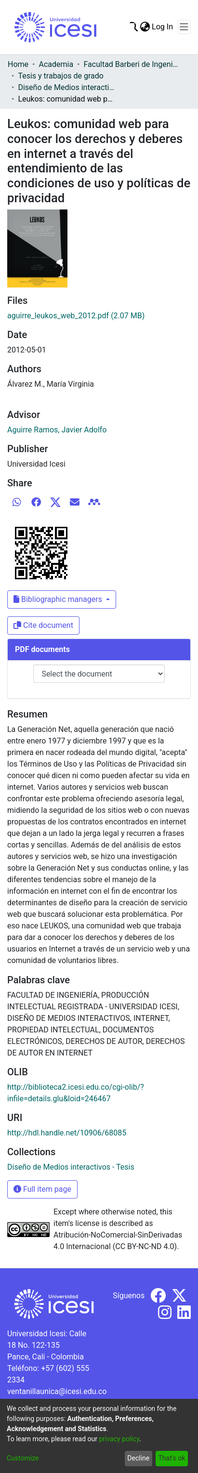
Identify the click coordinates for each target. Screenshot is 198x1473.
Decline (138, 1458)
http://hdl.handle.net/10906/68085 (66, 1132)
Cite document (43, 625)
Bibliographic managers (58, 599)
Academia (56, 64)
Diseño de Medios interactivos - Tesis (66, 87)
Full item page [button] (42, 1189)
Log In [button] (163, 26)
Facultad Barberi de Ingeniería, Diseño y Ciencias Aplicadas (132, 64)
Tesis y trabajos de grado (61, 75)
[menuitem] (145, 27)
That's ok (171, 1458)
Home (18, 64)
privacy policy (119, 1439)
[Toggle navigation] (184, 27)
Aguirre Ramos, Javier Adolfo (56, 429)
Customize (23, 1458)
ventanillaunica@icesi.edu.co (56, 1391)
